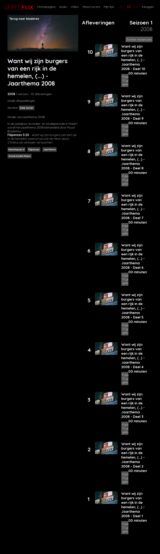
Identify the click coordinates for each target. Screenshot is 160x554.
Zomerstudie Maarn (19, 156)
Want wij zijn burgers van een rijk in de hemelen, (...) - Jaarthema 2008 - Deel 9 (133, 107)
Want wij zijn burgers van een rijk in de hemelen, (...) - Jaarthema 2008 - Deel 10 (133, 57)
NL (121, 7)
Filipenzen (33, 149)
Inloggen (148, 7)
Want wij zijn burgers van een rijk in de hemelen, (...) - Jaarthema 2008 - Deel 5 (133, 306)
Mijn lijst (109, 7)
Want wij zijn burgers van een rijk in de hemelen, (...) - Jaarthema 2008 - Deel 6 (133, 256)
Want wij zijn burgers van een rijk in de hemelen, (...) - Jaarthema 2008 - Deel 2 (133, 455)
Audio (63, 7)
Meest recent (91, 7)
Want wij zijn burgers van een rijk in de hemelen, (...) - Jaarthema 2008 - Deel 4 (133, 355)
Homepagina (46, 7)
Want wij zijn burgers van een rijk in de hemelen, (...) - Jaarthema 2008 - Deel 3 (133, 405)
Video (75, 7)
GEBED (18, 7)
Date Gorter (26, 107)
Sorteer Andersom (139, 39)
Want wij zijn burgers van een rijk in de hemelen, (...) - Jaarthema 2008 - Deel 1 (133, 504)
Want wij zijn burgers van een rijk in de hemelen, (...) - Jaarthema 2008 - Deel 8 (133, 156)
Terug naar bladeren (24, 19)
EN (129, 7)
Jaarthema (49, 149)
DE (136, 7)
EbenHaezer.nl (16, 149)
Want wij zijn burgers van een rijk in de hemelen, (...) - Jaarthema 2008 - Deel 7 (133, 206)
